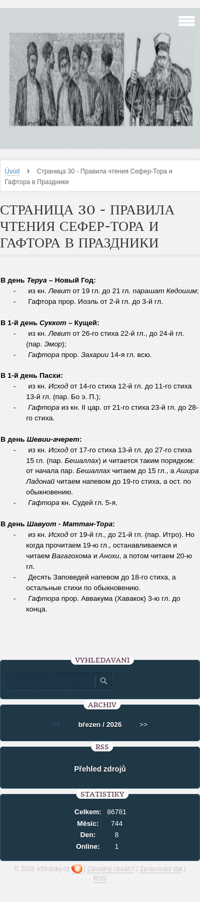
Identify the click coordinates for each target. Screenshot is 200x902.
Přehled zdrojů (100, 769)
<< (56, 725)
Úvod (12, 171)
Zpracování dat (161, 869)
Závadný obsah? (110, 869)
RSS (100, 878)
